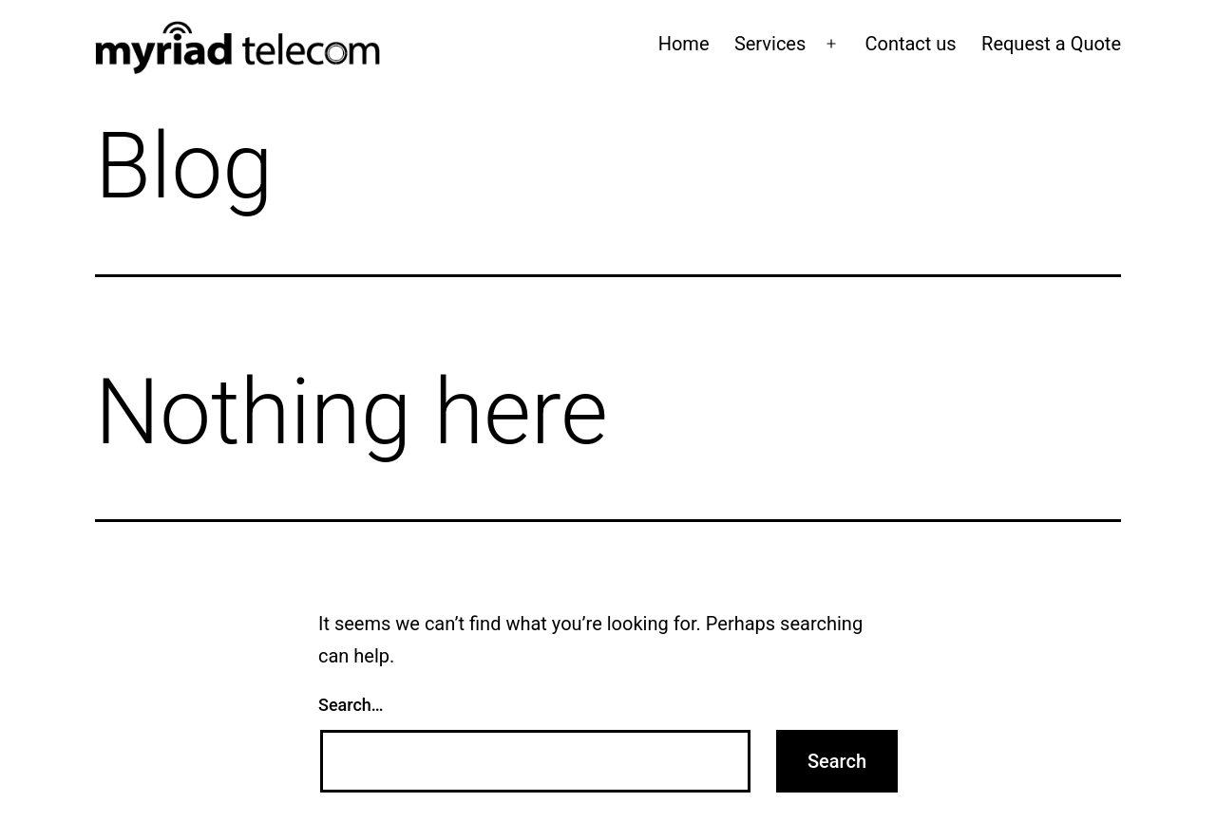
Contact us (910, 43)
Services (770, 43)
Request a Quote (1051, 43)
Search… (351, 705)
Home (684, 43)
